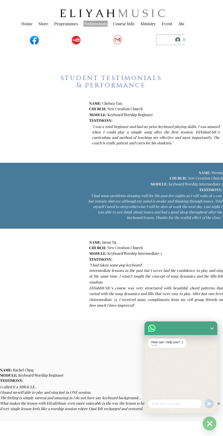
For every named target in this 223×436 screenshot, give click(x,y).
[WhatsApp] (209, 423)
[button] (66, 23)
